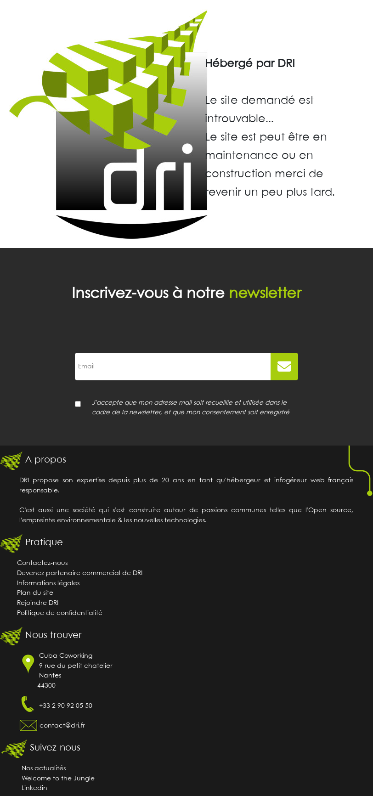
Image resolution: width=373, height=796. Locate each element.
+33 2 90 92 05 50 (65, 706)
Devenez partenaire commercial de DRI (79, 573)
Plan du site (35, 593)
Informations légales (48, 584)
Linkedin (34, 788)
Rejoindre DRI (37, 603)
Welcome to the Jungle (58, 779)
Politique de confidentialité (59, 613)
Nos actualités (44, 769)
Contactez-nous (42, 563)
